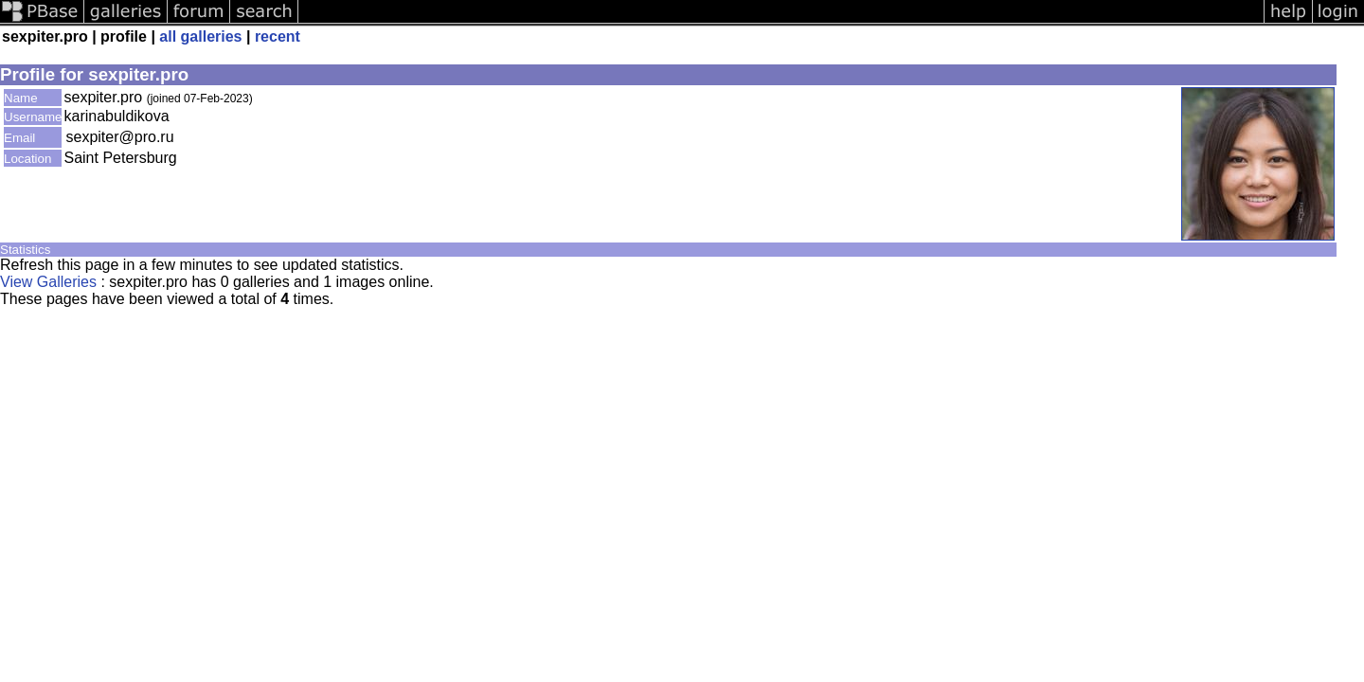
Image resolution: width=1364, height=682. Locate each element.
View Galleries (48, 282)
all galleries (200, 36)
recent (277, 36)
